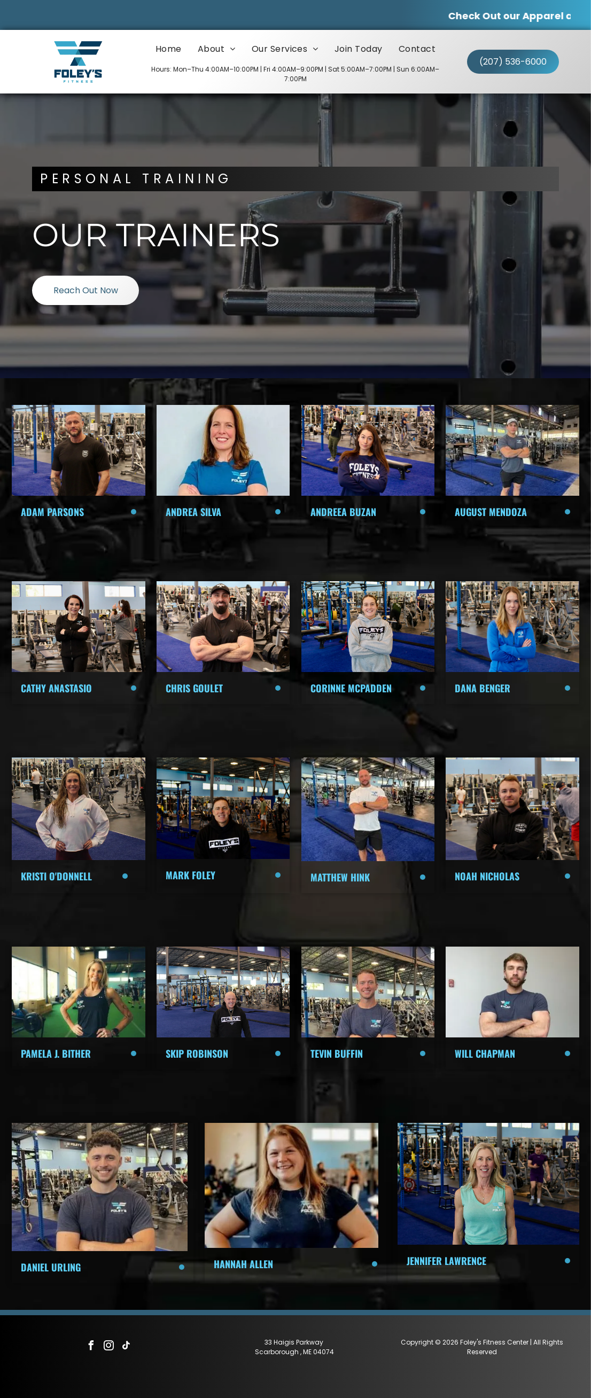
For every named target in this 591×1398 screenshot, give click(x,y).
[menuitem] (168, 49)
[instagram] (109, 1347)
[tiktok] (126, 1347)
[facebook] (91, 1347)
